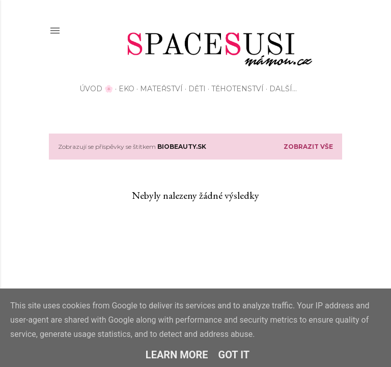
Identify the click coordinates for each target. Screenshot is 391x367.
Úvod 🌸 (96, 88)
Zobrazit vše (308, 146)
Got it (234, 355)
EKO (126, 88)
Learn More (177, 355)
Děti (197, 88)
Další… (283, 88)
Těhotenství (237, 88)
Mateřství (161, 88)
